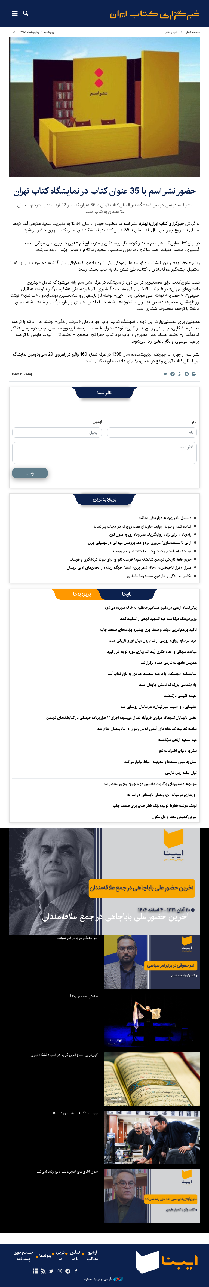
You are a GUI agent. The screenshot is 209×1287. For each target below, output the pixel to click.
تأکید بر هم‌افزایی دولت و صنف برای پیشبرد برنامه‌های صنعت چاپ (148, 630)
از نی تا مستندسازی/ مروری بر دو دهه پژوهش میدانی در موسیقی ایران (139, 543)
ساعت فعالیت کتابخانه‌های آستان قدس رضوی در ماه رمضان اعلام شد (147, 729)
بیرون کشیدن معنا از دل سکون (174, 817)
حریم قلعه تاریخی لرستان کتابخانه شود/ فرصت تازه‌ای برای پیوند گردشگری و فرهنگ (130, 559)
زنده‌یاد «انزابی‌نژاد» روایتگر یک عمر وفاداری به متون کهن (150, 535)
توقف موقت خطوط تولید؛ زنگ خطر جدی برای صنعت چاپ (155, 806)
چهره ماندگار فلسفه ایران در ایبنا (75, 1113)
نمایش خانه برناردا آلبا (82, 996)
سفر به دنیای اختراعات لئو (178, 751)
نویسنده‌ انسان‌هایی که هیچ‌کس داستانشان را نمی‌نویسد (151, 551)
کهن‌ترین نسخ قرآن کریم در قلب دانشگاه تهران (64, 1055)
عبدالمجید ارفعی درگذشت (177, 740)
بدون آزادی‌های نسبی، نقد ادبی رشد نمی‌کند (67, 1171)
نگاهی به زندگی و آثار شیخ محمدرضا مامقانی (159, 576)
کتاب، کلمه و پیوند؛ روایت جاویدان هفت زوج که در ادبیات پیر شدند (142, 526)
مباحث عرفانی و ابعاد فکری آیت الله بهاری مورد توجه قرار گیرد (151, 652)
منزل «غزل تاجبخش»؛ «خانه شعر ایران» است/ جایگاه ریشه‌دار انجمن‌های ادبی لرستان (129, 568)
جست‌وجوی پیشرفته (23, 1255)
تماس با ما (75, 1255)
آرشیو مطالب (92, 1255)
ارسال (30, 473)
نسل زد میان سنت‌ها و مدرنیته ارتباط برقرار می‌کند (160, 762)
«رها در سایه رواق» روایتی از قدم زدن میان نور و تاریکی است (153, 641)
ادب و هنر (172, 32)
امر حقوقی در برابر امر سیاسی (77, 938)
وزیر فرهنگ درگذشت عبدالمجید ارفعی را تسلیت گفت (158, 619)
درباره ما (60, 1255)
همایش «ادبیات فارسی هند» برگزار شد (169, 663)
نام (194, 422)
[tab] (126, 594)
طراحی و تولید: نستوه (103, 1279)
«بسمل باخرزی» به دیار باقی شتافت (165, 518)
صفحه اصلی (192, 32)
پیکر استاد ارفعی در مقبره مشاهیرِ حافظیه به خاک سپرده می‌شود (150, 608)
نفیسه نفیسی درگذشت (180, 696)
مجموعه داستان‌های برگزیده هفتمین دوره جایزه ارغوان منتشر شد (150, 784)
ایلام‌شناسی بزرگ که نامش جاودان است (168, 685)
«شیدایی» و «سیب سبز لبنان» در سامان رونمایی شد (159, 707)
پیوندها (45, 1256)
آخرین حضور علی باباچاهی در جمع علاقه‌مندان (115, 916)
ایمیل (97, 422)
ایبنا (155, 15)
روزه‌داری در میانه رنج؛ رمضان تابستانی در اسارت (162, 795)
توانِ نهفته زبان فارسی (181, 773)
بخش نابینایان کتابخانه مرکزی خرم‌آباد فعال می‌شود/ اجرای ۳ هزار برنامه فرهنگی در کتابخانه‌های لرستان (121, 718)
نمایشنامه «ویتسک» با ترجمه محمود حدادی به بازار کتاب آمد (152, 674)
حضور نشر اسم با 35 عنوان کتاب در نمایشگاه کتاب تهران (104, 191)
